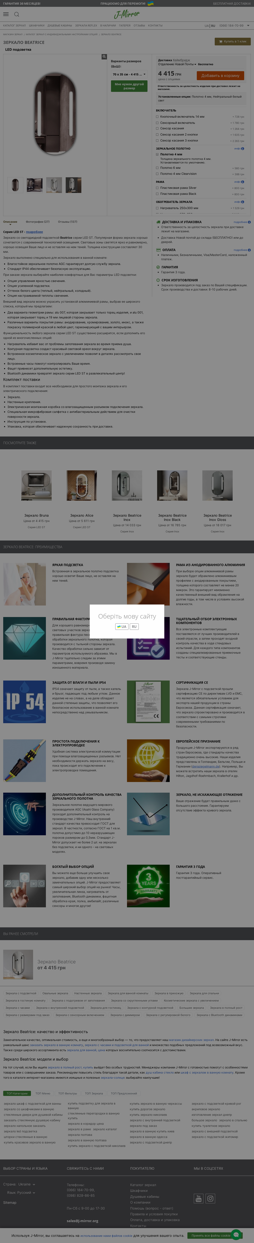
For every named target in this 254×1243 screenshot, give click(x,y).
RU (134, 626)
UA (121, 626)
